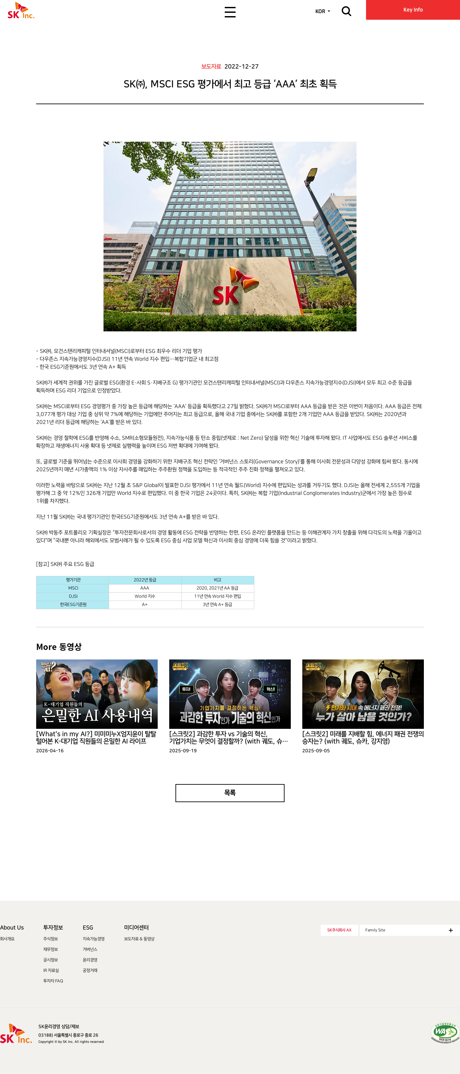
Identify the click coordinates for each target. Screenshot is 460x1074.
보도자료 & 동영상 (139, 939)
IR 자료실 (51, 970)
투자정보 (53, 928)
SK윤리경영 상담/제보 (58, 1026)
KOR (320, 11)
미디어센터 (136, 928)
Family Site (409, 930)
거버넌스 (90, 949)
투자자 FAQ (53, 981)
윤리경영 (90, 960)
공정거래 (90, 970)
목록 (230, 793)
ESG (88, 928)
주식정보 (50, 939)
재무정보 (50, 949)
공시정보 (50, 960)
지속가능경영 (93, 939)
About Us (12, 928)
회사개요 (7, 939)
